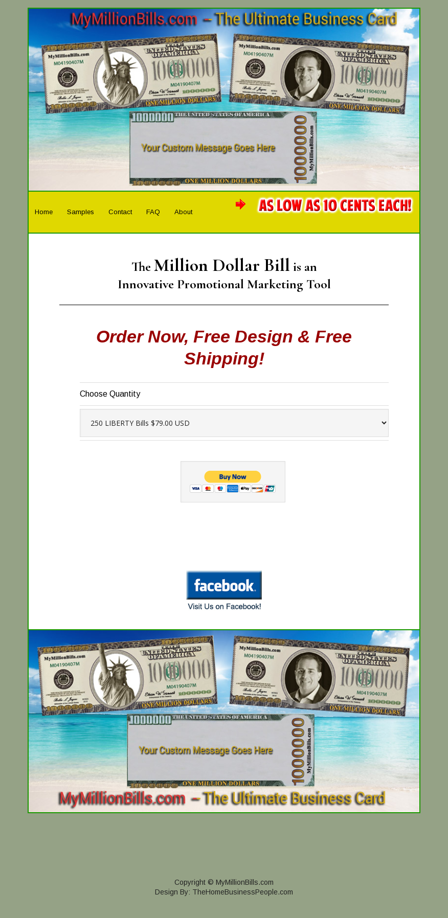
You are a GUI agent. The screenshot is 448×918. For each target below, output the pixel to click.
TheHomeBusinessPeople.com (242, 892)
